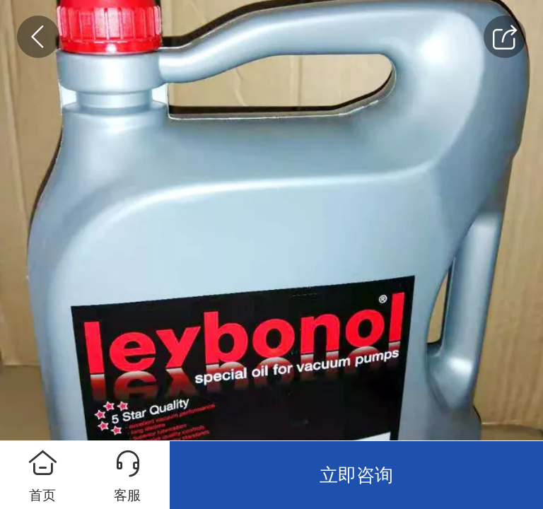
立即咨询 (356, 475)
